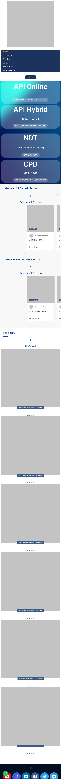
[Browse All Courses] (31, 196)
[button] (24, 253)
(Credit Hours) (30, 172)
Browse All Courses (31, 202)
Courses (7, 55)
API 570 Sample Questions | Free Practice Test (30, 682)
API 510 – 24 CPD (40, 240)
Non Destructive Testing (30, 147)
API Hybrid (31, 109)
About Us (8, 67)
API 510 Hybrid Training (42, 311)
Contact (6, 63)
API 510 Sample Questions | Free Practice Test (30, 750)
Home (5, 52)
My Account (9, 70)
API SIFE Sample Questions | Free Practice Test (30, 547)
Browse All (30, 346)
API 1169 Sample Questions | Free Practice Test (30, 479)
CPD (30, 164)
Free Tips (8, 59)
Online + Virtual (30, 119)
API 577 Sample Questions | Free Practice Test (30, 412)
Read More (30, 415)
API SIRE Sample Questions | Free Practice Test (30, 615)
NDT (30, 138)
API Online (30, 86)
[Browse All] (30, 340)
